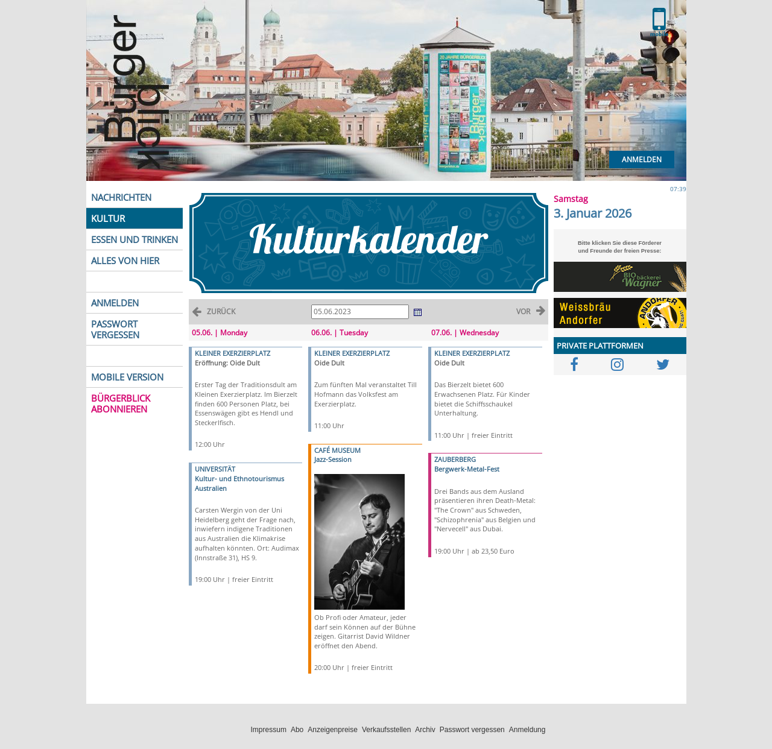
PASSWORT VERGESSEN (115, 329)
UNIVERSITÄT (215, 468)
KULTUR (108, 218)
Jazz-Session (333, 459)
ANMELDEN (115, 303)
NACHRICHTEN (121, 197)
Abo (297, 729)
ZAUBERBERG (455, 459)
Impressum (268, 729)
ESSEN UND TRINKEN (134, 239)
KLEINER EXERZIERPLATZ (232, 353)
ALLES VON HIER (125, 260)
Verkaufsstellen (386, 729)
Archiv (425, 729)
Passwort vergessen (472, 729)
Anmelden (642, 159)
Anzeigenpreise (333, 729)
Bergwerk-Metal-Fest (466, 468)
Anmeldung (527, 729)
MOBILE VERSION (127, 377)
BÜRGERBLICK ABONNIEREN (120, 403)
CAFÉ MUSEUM (337, 450)
